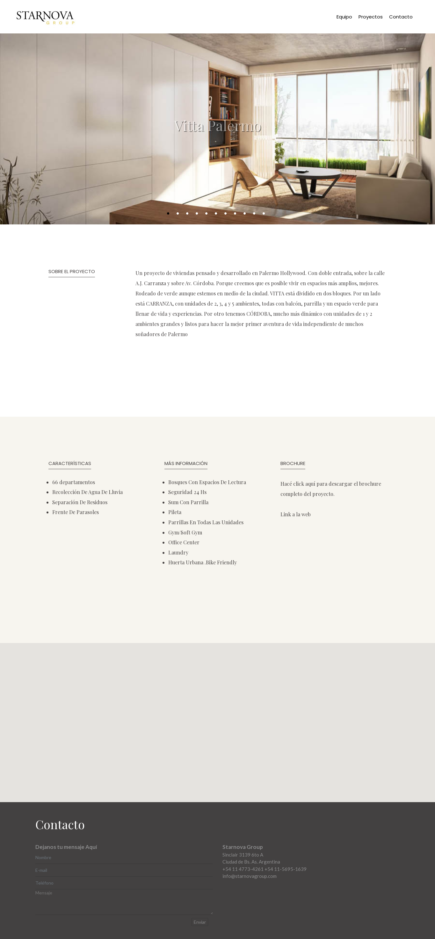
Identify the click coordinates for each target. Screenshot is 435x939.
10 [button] (256, 213)
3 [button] (189, 213)
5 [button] (208, 213)
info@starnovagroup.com (249, 876)
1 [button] (170, 213)
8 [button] (237, 213)
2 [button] (180, 213)
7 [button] (227, 213)
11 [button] (266, 213)
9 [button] (247, 213)
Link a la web (295, 514)
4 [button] (199, 213)
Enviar (200, 922)
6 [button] (218, 213)
